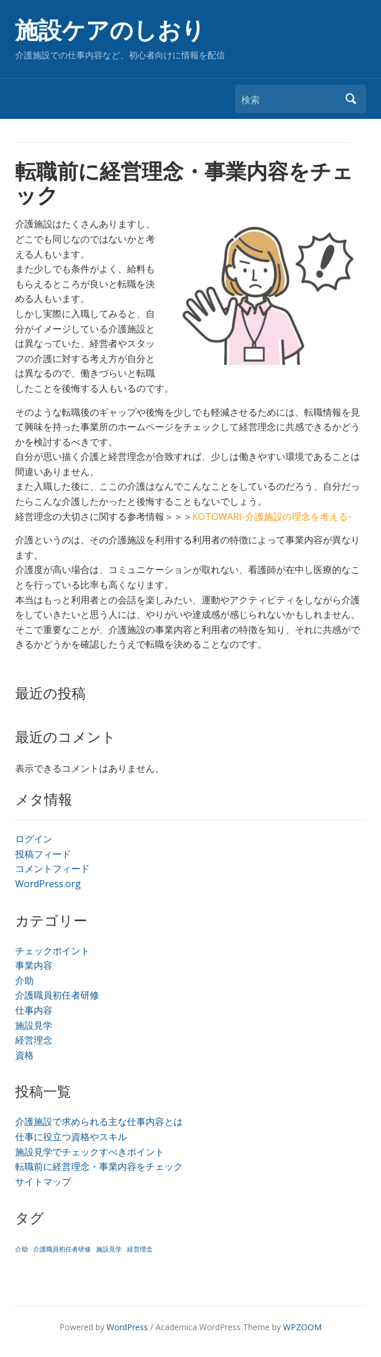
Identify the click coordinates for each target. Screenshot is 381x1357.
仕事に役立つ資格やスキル (71, 1136)
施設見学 (33, 1025)
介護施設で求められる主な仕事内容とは (99, 1121)
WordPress (127, 1327)
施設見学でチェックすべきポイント (89, 1151)
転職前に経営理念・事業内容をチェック (99, 1166)
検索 (351, 98)
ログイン (33, 838)
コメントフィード (52, 868)
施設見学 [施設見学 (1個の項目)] (109, 1249)
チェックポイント (52, 950)
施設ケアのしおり (110, 30)
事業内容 (33, 965)
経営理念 (33, 1039)
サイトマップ (43, 1181)
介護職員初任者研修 (57, 995)
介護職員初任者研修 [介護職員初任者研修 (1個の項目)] (62, 1249)
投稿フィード (43, 854)
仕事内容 (33, 1010)
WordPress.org (48, 883)
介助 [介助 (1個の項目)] (21, 1249)
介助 (24, 980)
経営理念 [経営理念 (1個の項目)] (140, 1249)
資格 (24, 1055)
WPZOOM (302, 1327)
